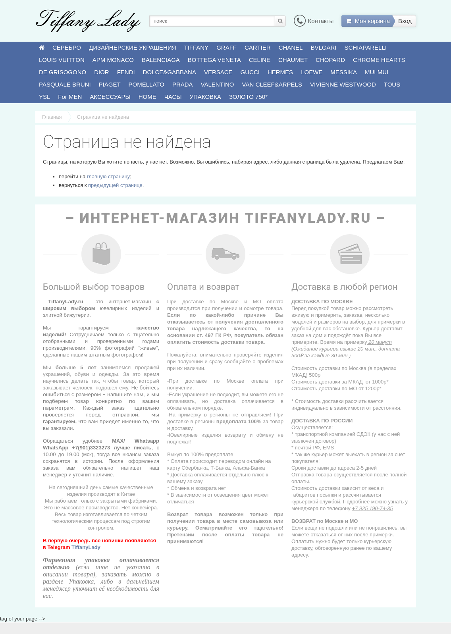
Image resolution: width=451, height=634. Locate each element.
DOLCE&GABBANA (169, 72)
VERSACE (218, 72)
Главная (52, 117)
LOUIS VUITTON (62, 59)
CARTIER (258, 47)
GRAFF (226, 47)
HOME (147, 96)
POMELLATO (146, 84)
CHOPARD (330, 59)
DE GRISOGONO (62, 72)
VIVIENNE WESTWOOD (343, 84)
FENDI (126, 72)
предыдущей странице (115, 185)
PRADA (182, 84)
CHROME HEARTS (379, 59)
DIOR (101, 72)
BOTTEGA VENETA (214, 59)
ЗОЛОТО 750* (248, 96)
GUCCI (250, 72)
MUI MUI (376, 72)
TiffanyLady (85, 547)
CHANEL (291, 47)
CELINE (259, 59)
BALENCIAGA (161, 59)
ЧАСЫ (173, 96)
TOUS (392, 84)
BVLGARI (323, 47)
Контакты (313, 20)
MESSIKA (343, 72)
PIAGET (110, 84)
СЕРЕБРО (66, 47)
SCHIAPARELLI (366, 47)
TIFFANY (196, 47)
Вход (405, 20)
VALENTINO (217, 84)
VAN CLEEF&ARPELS (272, 84)
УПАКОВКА (205, 96)
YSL (44, 96)
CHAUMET (293, 59)
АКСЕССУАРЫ (110, 96)
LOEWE (311, 72)
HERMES (280, 72)
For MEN (70, 96)
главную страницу (108, 176)
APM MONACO (113, 59)
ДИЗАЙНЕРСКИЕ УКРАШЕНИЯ (132, 47)
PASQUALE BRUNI (65, 84)
